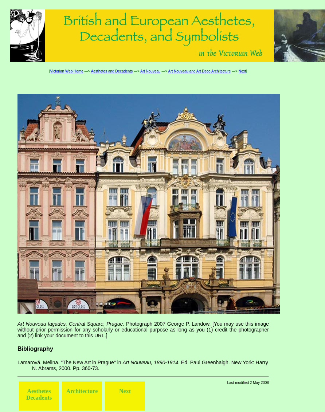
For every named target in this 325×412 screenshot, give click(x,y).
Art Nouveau (150, 71)
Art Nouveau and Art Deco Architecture (199, 71)
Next (242, 71)
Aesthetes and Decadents (112, 71)
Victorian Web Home (66, 71)
